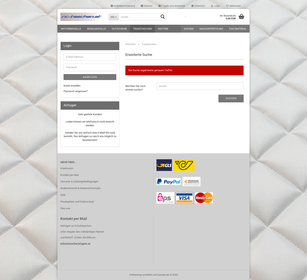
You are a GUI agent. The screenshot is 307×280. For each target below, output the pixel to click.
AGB (62, 194)
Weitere (163, 28)
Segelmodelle (96, 28)
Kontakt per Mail (69, 174)
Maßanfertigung (211, 28)
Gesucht (147, 6)
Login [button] (215, 6)
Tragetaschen (142, 28)
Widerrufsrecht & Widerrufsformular (80, 188)
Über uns (65, 208)
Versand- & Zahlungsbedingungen (79, 181)
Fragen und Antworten (171, 6)
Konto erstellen (72, 85)
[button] (198, 6)
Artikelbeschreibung (123, 6)
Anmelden (90, 77)
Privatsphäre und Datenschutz (77, 201)
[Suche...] (113, 16)
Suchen (189, 28)
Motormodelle (71, 28)
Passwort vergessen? (76, 91)
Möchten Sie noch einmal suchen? (135, 88)
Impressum (66, 168)
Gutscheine (119, 28)
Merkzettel (233, 6)
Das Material (238, 28)
